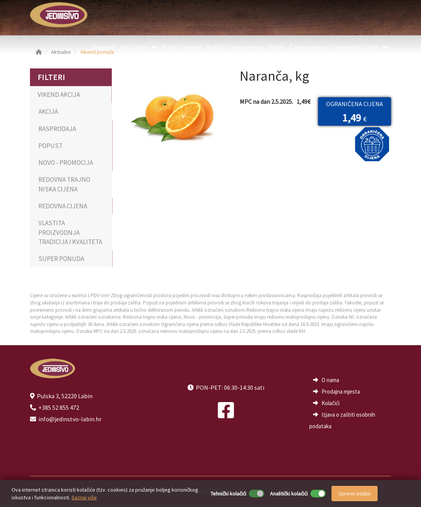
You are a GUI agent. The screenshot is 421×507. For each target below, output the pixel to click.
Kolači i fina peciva (234, 47)
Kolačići (331, 403)
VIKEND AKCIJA (59, 94)
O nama (330, 380)
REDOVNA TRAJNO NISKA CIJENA (64, 184)
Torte (275, 47)
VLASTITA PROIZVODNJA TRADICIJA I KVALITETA (70, 232)
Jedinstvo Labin (360, 47)
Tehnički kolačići (228, 493)
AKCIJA (48, 111)
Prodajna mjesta (341, 391)
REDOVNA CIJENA (62, 206)
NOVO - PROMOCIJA (65, 162)
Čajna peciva (308, 47)
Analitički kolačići (289, 493)
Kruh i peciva (181, 47)
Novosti (104, 47)
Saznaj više (84, 497)
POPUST (50, 145)
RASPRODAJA (57, 129)
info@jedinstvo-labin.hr (69, 419)
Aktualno (139, 47)
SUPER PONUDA (61, 258)
